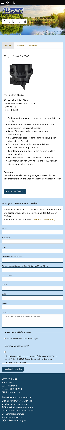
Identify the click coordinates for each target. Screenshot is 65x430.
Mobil (4, 294)
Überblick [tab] (8, 45)
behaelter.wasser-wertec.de (16, 404)
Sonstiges (5, 313)
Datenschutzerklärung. (45, 219)
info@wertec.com (11, 392)
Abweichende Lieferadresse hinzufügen (22, 338)
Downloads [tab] (33, 45)
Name (5, 228)
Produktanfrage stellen (12, 369)
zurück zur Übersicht (15, 191)
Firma (4, 247)
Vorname (6, 237)
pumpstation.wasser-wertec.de (18, 400)
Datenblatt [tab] (20, 45)
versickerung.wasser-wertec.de (18, 410)
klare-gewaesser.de (12, 417)
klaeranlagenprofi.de (13, 413)
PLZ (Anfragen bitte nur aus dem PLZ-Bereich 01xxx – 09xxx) (25, 266)
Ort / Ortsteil (7, 275)
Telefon (5, 284)
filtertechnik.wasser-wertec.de (17, 407)
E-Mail (4, 303)
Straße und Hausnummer (12, 256)
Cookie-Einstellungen (14, 420)
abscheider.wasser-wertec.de (16, 397)
